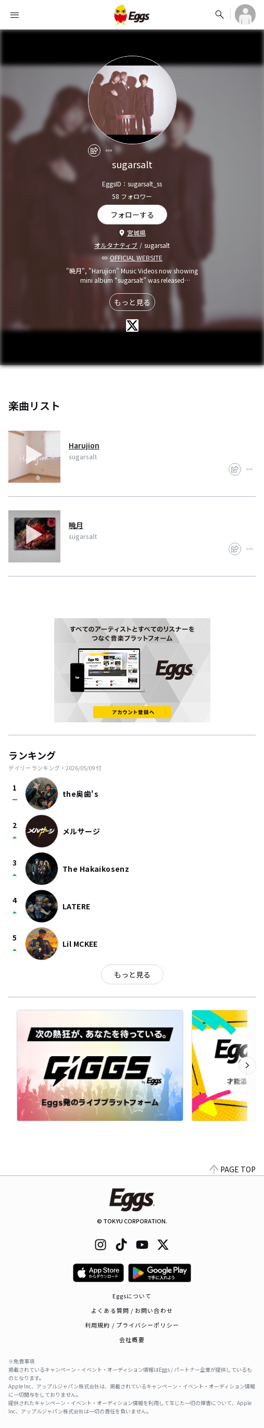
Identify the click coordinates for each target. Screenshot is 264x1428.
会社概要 (131, 1339)
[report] (109, 150)
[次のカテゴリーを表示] (247, 1065)
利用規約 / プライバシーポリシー (132, 1325)
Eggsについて (132, 1296)
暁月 (76, 525)
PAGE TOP (233, 1169)
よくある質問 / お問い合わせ (132, 1310)
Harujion (84, 445)
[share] (94, 150)
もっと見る (132, 302)
